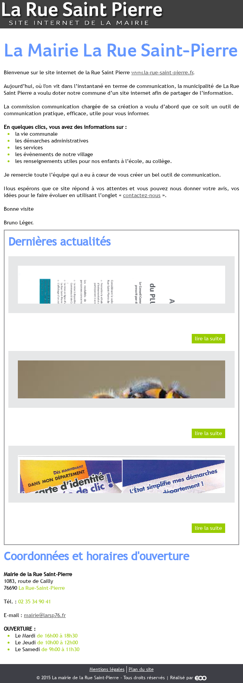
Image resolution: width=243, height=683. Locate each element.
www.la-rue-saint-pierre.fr (162, 72)
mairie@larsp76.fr (45, 615)
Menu (229, 14)
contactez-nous (142, 195)
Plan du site (141, 669)
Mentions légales (107, 669)
